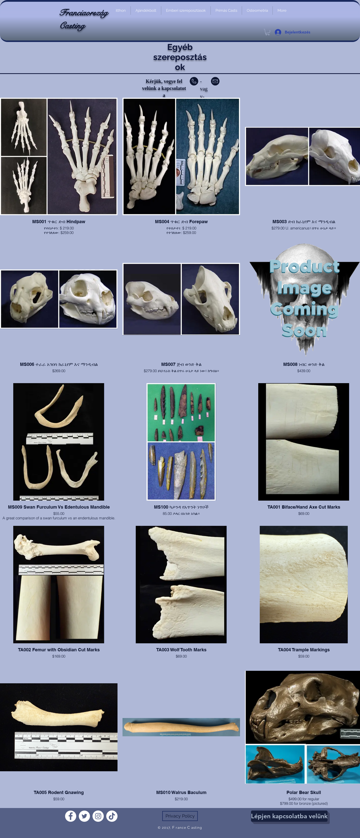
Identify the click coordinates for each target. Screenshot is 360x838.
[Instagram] (98, 816)
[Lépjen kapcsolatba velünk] (289, 816)
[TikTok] (112, 816)
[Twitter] (84, 816)
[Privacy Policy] (180, 816)
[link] (267, 32)
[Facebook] (70, 816)
